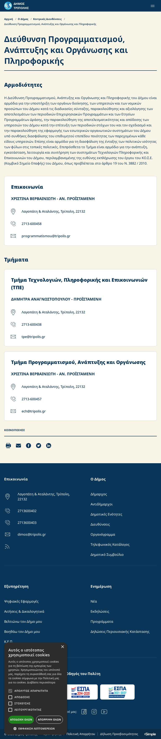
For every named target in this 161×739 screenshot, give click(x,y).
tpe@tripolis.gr (33, 336)
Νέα (94, 601)
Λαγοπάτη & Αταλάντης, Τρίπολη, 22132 (53, 211)
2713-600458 (32, 223)
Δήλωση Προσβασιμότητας (119, 734)
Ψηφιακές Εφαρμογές (21, 601)
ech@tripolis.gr (34, 411)
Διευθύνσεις (100, 524)
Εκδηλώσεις (100, 611)
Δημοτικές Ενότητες (106, 514)
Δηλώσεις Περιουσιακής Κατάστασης (120, 631)
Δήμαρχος (99, 494)
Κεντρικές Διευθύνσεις (47, 19)
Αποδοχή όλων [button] (21, 719)
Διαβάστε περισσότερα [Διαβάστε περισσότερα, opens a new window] (41, 682)
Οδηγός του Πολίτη (83, 673)
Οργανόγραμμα (103, 534)
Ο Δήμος (23, 19)
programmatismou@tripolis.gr (46, 236)
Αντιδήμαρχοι (102, 504)
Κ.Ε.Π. (8, 641)
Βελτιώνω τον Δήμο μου (23, 621)
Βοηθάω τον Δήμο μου (22, 631)
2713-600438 (32, 324)
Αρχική (9, 19)
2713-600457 (32, 399)
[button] (35, 728)
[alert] (35, 688)
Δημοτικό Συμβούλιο (107, 554)
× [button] (62, 647)
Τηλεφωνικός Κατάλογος (110, 544)
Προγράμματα (102, 621)
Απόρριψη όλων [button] (49, 719)
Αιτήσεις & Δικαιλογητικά (24, 611)
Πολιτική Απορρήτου (80, 734)
